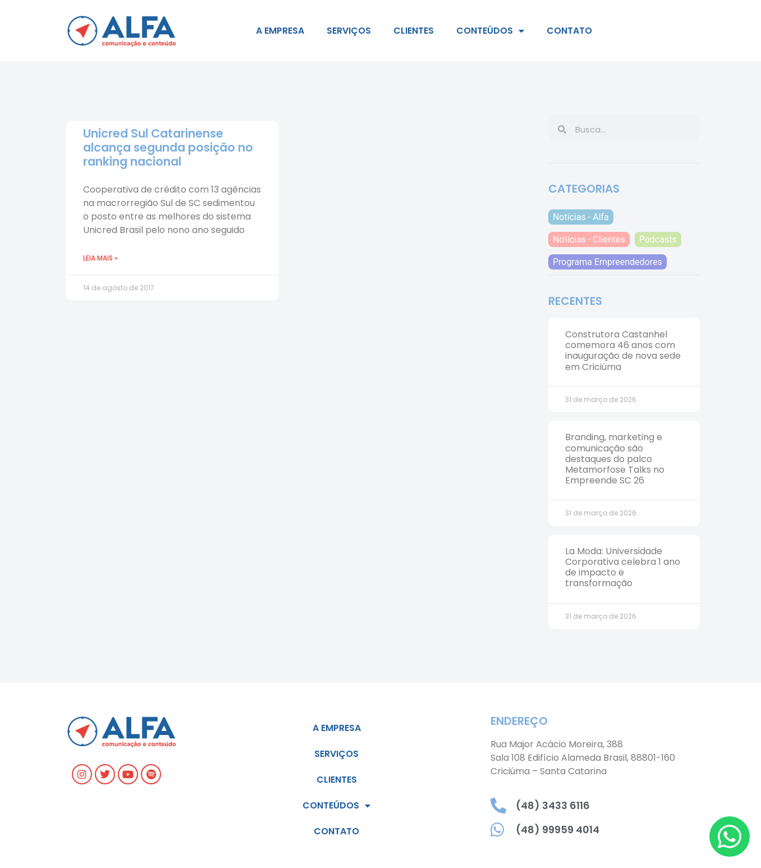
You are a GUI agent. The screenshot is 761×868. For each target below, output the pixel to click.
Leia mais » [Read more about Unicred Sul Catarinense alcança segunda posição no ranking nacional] (100, 258)
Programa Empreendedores (607, 262)
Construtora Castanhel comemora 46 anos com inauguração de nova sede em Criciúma (623, 350)
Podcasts (658, 239)
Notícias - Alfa (581, 217)
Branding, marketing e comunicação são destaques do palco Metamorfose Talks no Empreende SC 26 (614, 459)
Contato (569, 30)
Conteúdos (490, 31)
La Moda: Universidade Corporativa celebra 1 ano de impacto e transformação (622, 567)
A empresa (280, 30)
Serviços (349, 30)
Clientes (413, 30)
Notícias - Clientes (589, 239)
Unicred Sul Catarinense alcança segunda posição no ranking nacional (168, 147)
